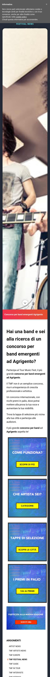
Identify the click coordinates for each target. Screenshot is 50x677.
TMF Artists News (17, 651)
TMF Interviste (16, 673)
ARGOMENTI (13, 640)
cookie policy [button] (21, 17)
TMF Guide (13, 664)
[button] (46, 4)
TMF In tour (14, 668)
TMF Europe (14, 655)
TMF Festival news (18, 659)
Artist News (15, 646)
